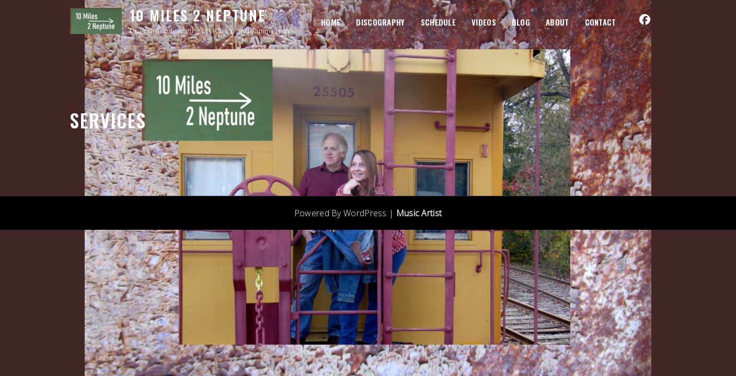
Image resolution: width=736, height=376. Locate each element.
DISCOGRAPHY (380, 22)
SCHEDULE (438, 22)
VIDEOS (484, 22)
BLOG (521, 22)
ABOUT (557, 22)
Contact (600, 22)
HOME (330, 22)
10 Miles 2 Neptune (198, 15)
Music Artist (419, 213)
